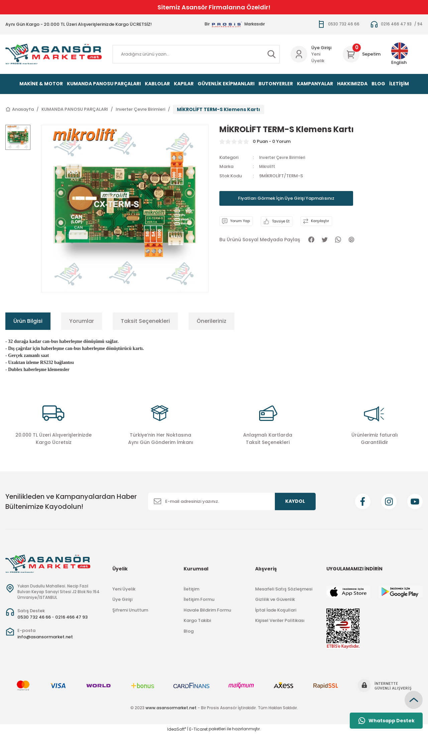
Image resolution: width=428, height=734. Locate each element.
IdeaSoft (176, 729)
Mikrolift (268, 166)
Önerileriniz (211, 321)
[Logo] (53, 54)
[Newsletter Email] (232, 501)
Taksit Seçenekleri (145, 321)
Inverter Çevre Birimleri (284, 157)
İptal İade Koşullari (275, 610)
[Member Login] (299, 54)
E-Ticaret (198, 729)
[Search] (196, 54)
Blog (189, 631)
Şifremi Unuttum (130, 610)
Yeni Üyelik (317, 57)
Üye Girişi (122, 599)
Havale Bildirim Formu (207, 610)
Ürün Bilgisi (27, 321)
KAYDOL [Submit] (295, 501)
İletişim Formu (199, 599)
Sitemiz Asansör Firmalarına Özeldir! (214, 7)
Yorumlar (81, 321)
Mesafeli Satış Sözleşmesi (283, 589)
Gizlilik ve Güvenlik (275, 599)
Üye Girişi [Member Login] (321, 47)
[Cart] (362, 54)
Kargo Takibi (197, 620)
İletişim (191, 589)
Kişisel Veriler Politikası (280, 620)
